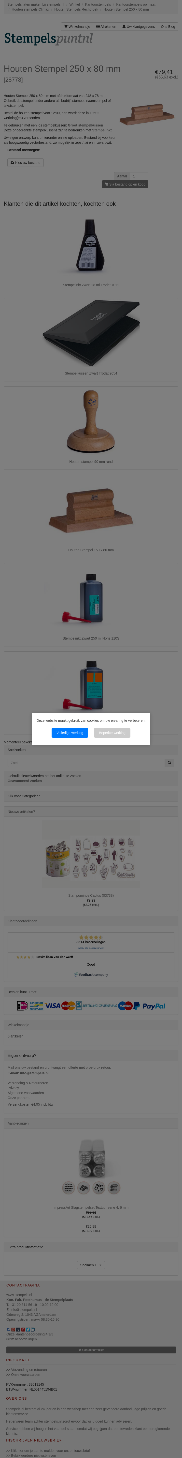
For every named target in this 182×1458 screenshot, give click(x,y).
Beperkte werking (112, 733)
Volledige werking (69, 733)
